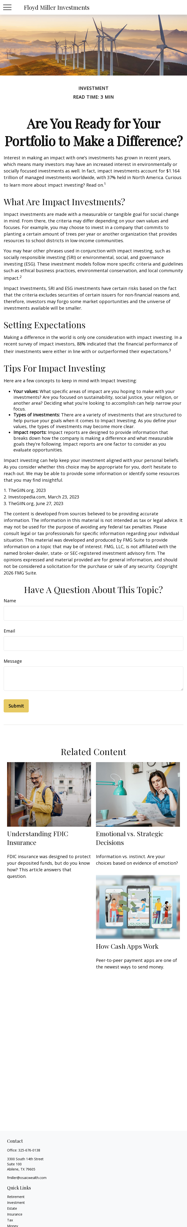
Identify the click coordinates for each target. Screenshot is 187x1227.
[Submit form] (16, 705)
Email (9, 631)
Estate (12, 1208)
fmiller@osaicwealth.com (27, 1177)
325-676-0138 (29, 1150)
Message (13, 661)
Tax (10, 1220)
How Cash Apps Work (127, 946)
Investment (16, 1202)
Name (10, 601)
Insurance (14, 1214)
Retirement (16, 1196)
